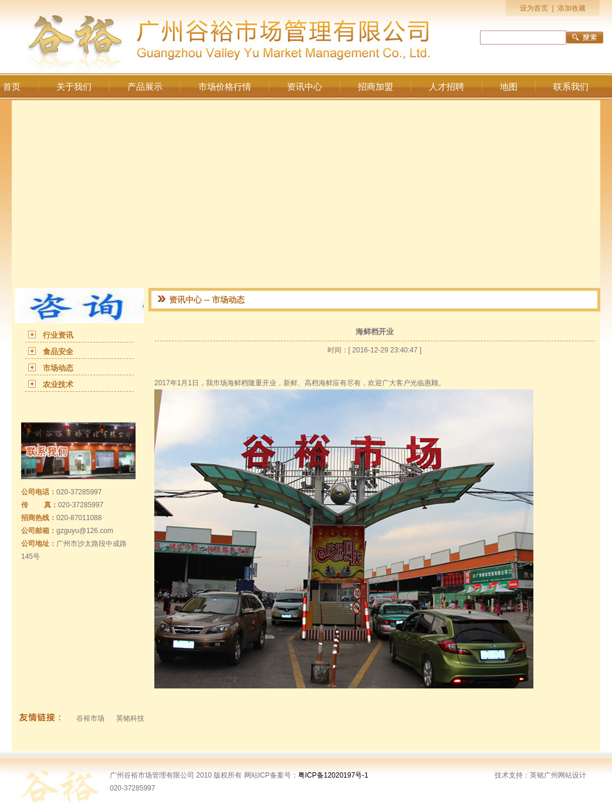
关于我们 (74, 86)
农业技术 (58, 384)
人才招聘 (446, 86)
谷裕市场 (90, 718)
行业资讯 (58, 335)
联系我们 (571, 86)
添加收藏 (571, 8)
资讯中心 (304, 86)
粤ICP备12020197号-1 (333, 775)
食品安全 (58, 351)
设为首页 (534, 8)
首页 (12, 86)
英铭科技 (130, 718)
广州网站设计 (565, 775)
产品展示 (145, 86)
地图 (509, 86)
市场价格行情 (224, 86)
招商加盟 (375, 86)
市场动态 (58, 368)
